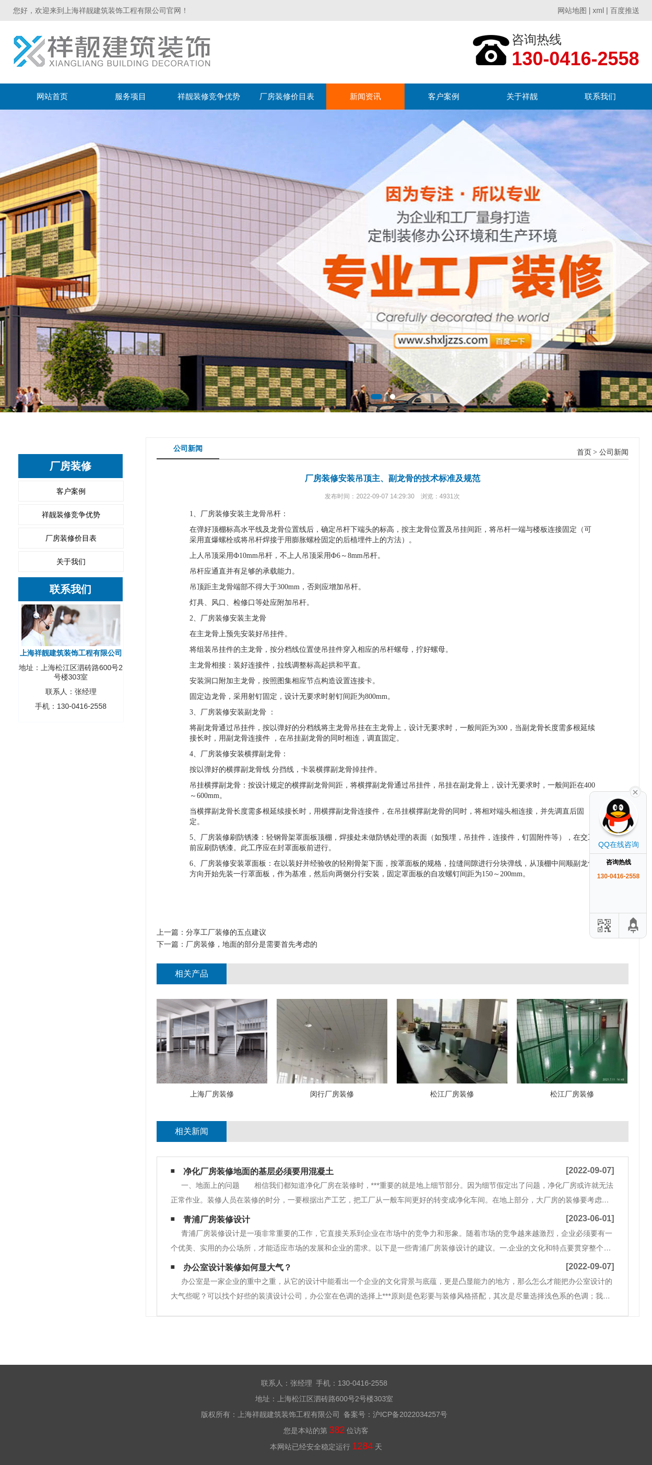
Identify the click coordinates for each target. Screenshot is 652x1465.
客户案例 (443, 96)
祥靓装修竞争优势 (208, 96)
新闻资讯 (365, 96)
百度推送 (624, 10)
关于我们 (71, 561)
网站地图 (572, 10)
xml (598, 10)
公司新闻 (614, 452)
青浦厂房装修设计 (216, 1219)
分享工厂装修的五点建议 (226, 932)
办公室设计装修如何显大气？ (237, 1267)
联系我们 (600, 96)
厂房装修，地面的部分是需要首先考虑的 (251, 944)
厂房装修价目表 (286, 96)
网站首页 (52, 96)
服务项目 (130, 96)
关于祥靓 (522, 96)
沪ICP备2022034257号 (410, 1414)
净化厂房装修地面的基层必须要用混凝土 (258, 1171)
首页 (584, 452)
